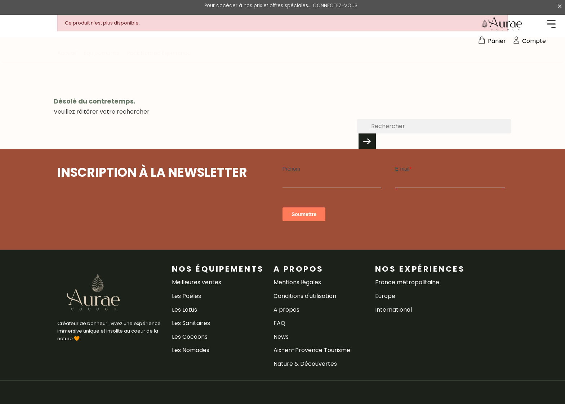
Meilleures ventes (196, 282)
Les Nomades (190, 350)
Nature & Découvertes (305, 364)
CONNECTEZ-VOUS (335, 5)
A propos (286, 310)
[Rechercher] (434, 126)
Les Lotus (184, 310)
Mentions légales (297, 282)
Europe (385, 296)
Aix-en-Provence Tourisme (311, 350)
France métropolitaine (407, 282)
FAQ (279, 323)
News (281, 337)
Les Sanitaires (191, 323)
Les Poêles (186, 296)
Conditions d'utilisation (304, 296)
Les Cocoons (190, 337)
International (393, 310)
